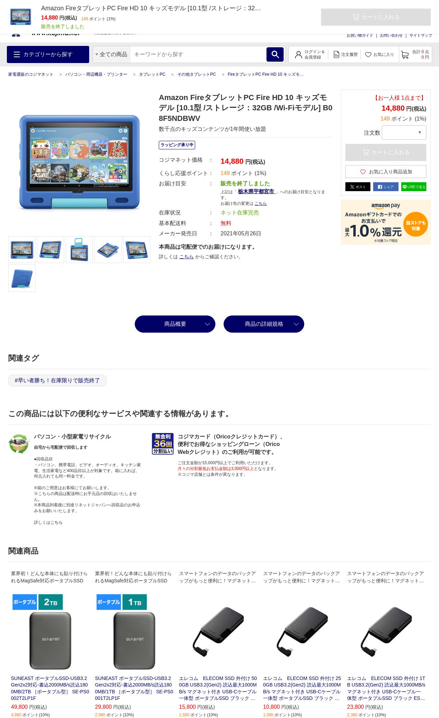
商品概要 (175, 324)
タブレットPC (152, 74)
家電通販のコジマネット (31, 74)
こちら (260, 203)
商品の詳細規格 (264, 324)
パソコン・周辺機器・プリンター (96, 74)
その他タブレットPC (196, 74)
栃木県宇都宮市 (256, 191)
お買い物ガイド (360, 35)
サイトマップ (421, 35)
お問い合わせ (391, 35)
